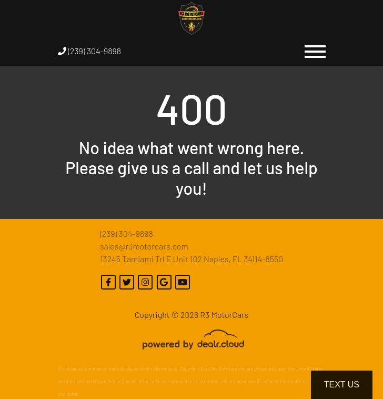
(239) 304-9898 (89, 51)
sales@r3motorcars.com (144, 246)
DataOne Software (218, 369)
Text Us (341, 384)
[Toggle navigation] (315, 51)
